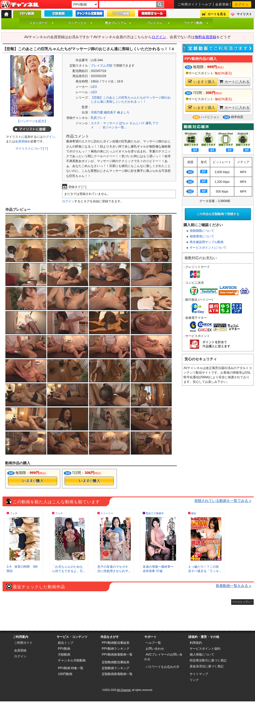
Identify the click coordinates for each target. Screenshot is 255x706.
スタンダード (41, 23)
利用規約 (196, 643)
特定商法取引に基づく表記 (208, 660)
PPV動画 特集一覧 (70, 668)
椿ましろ (123, 112)
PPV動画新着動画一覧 (117, 654)
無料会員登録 (205, 37)
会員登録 (222, 4)
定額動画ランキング (115, 668)
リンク (194, 680)
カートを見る (217, 14)
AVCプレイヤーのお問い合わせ (163, 657)
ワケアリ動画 (196, 23)
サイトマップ (199, 674)
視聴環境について (202, 236)
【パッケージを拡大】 (32, 121)
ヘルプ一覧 (153, 643)
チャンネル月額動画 (72, 660)
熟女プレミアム (118, 23)
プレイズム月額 (101, 65)
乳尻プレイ (98, 118)
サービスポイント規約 (205, 648)
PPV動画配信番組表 (115, 643)
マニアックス (80, 23)
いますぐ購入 (201, 81)
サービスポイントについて (208, 247)
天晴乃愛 (97, 112)
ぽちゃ (123, 123)
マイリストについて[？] (31, 148)
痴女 (193, 513)
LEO (94, 87)
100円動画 (65, 674)
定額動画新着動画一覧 (117, 674)
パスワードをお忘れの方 (162, 667)
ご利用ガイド (188, 4)
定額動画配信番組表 (115, 662)
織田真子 (110, 112)
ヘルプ (207, 4)
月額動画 (64, 654)
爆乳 (149, 123)
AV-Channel (20, 5)
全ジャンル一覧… (115, 127)
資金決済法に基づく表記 (206, 666)
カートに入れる (234, 81)
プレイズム (158, 23)
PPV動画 (64, 648)
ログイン (242, 4)
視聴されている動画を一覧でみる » (222, 501)
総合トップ (65, 643)
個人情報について (202, 654)
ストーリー (106, 513)
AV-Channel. (124, 690)
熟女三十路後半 (155, 513)
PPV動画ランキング (115, 648)
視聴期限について (202, 231)
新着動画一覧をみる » (233, 586)
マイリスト (244, 14)
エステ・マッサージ (104, 123)
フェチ (13, 513)
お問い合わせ (155, 648)
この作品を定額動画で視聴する (217, 214)
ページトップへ (241, 601)
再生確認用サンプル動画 (206, 242)
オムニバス (137, 123)
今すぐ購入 (32, 481)
